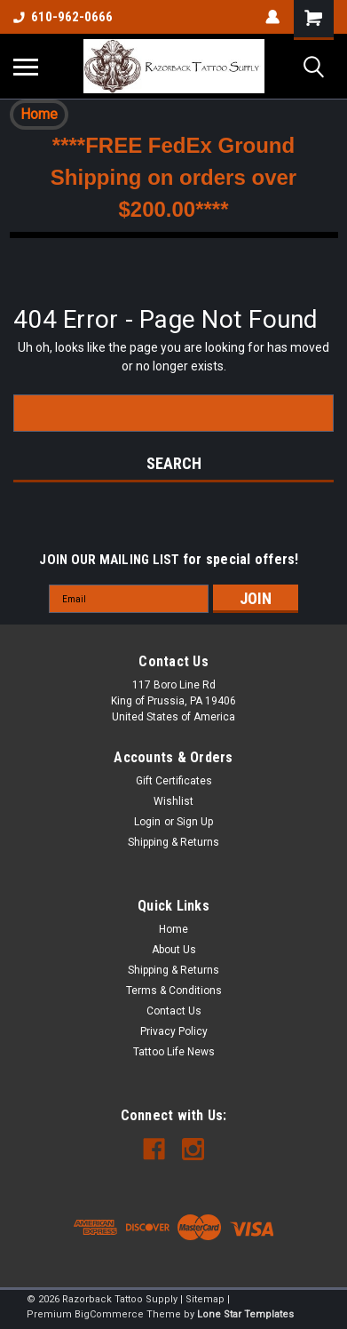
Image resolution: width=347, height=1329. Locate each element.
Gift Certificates (174, 781)
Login (147, 822)
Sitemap (205, 1299)
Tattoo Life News (174, 1052)
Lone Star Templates (245, 1314)
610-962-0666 (63, 17)
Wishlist (173, 801)
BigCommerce (109, 1314)
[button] (39, 114)
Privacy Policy (174, 1031)
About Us (174, 949)
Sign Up (195, 822)
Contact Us (173, 1011)
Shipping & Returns (173, 842)
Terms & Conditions (174, 990)
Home (39, 114)
